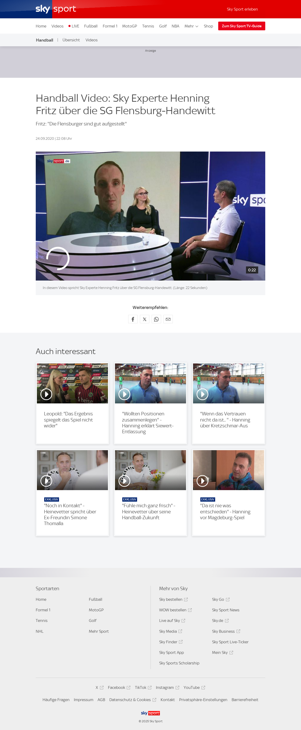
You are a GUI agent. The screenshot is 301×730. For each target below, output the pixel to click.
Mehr (192, 26)
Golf (163, 26)
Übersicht (71, 40)
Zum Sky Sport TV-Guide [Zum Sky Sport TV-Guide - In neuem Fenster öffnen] (241, 26)
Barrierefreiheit (245, 699)
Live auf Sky (171, 621)
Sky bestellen (172, 600)
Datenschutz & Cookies (132, 700)
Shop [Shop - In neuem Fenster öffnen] (208, 26)
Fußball (91, 26)
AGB (101, 699)
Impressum (83, 699)
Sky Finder (170, 643)
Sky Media (170, 632)
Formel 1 (110, 26)
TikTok (142, 688)
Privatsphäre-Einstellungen (203, 699)
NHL (40, 631)
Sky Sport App (171, 652)
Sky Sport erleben (242, 9)
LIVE (75, 26)
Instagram (167, 688)
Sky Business (225, 632)
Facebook (118, 688)
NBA (175, 26)
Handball (44, 40)
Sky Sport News (225, 610)
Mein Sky (222, 653)
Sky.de (219, 621)
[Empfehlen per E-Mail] (168, 319)
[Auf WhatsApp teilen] (156, 319)
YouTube (194, 688)
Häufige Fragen (56, 699)
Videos (57, 26)
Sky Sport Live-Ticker (230, 642)
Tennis (148, 26)
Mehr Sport (99, 631)
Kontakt (168, 699)
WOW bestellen (174, 611)
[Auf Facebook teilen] (133, 319)
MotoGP (129, 26)
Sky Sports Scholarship (179, 663)
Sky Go (220, 600)
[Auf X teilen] (144, 319)
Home (41, 26)
